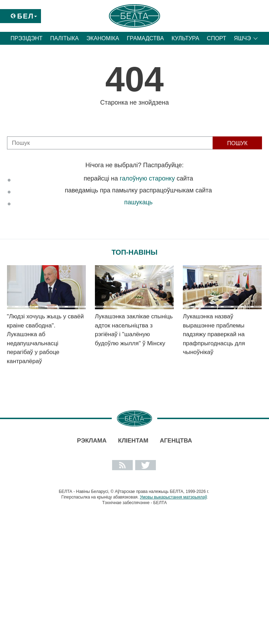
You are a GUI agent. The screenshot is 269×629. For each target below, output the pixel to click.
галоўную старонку (147, 178)
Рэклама (91, 440)
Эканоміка (103, 38)
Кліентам (133, 440)
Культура (185, 38)
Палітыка (64, 38)
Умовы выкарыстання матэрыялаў (173, 497)
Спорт (216, 38)
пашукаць (138, 202)
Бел (25, 16)
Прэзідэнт (26, 38)
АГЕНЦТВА (176, 440)
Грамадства (145, 38)
